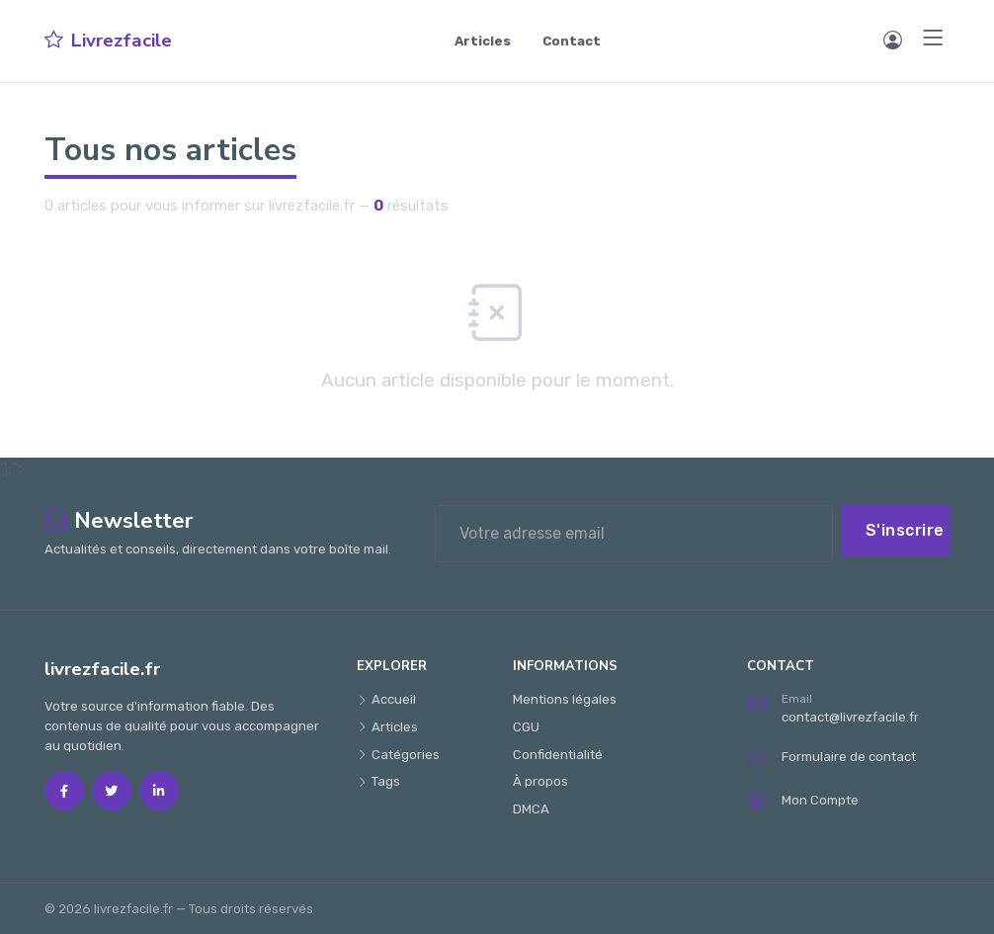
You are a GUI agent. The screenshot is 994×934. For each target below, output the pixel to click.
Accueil (386, 699)
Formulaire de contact (831, 757)
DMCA (531, 809)
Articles (483, 41)
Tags (378, 781)
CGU (526, 727)
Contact (571, 41)
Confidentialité (558, 754)
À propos (540, 781)
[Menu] (934, 38)
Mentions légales (565, 699)
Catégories (398, 754)
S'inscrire (905, 530)
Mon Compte (803, 800)
